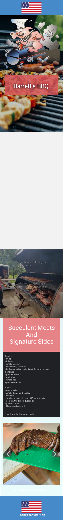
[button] (8, 454)
